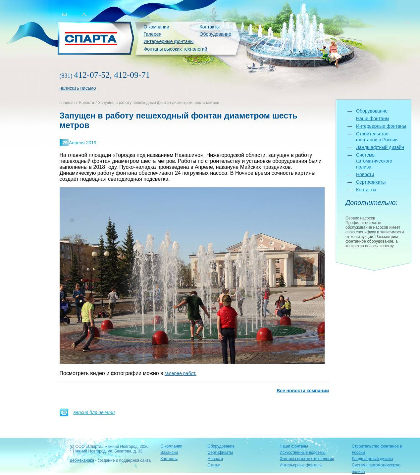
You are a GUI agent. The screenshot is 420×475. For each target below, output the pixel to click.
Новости (86, 102)
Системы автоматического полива (374, 160)
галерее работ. (180, 373)
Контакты (210, 26)
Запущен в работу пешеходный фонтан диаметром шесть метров (158, 102)
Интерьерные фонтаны (169, 41)
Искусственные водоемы (302, 452)
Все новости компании (303, 390)
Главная (67, 102)
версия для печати (94, 412)
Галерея (153, 34)
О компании (156, 26)
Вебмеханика (82, 460)
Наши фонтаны (372, 118)
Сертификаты (371, 182)
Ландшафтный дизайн (380, 147)
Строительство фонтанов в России (377, 449)
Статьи (214, 465)
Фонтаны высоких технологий (175, 49)
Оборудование (215, 34)
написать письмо (78, 88)
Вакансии (169, 452)
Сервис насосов (360, 218)
